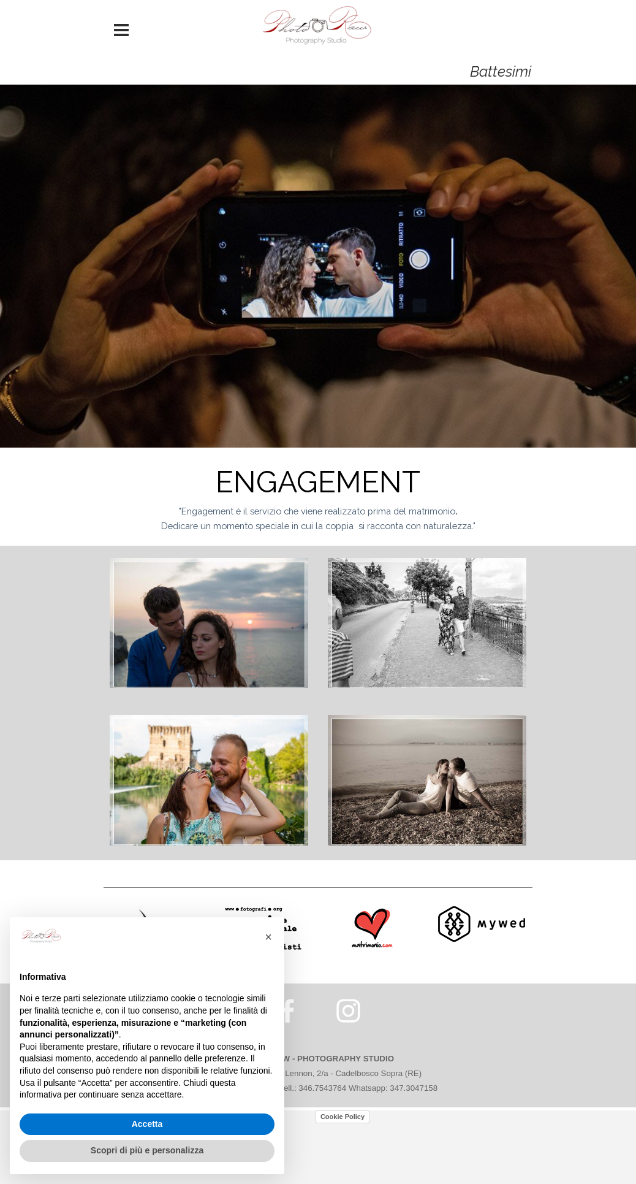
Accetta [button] (147, 1124)
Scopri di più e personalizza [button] (147, 1150)
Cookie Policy (342, 1116)
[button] (268, 937)
